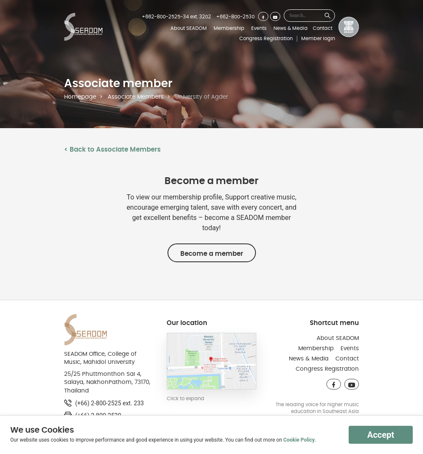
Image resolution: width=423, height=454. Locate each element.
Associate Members (136, 97)
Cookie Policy (299, 440)
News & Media (290, 28)
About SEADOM (188, 28)
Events (259, 28)
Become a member (211, 253)
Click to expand (185, 398)
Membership (229, 28)
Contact (322, 28)
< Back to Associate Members (112, 149)
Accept (380, 435)
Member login (318, 38)
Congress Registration (266, 38)
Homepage (80, 97)
